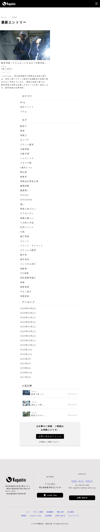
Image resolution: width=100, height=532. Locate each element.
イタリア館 (26, 163)
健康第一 (24, 190)
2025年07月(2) (28, 327)
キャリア (24, 140)
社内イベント (27, 227)
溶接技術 (24, 296)
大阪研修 (24, 149)
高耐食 (23, 269)
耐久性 (23, 255)
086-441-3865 (82, 481)
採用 (22, 131)
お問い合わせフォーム (50, 436)
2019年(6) (25, 368)
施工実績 (24, 236)
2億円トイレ (26, 168)
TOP (27, 512)
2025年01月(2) (28, 345)
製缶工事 (60, 512)
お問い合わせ (82, 498)
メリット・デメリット (31, 246)
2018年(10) (26, 373)
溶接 (22, 282)
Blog (22, 102)
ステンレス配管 (28, 250)
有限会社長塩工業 (29, 181)
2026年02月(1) (28, 313)
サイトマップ (74, 516)
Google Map (52, 495)
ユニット (24, 241)
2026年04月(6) (28, 308)
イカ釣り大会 (27, 223)
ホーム (4, 17)
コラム (23, 111)
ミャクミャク (27, 158)
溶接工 (23, 135)
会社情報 (48, 516)
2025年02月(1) (28, 340)
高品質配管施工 (28, 278)
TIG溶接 (24, 273)
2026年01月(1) (28, 317)
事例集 (23, 516)
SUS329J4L (26, 200)
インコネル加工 (28, 264)
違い (22, 204)
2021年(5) (25, 363)
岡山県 (23, 172)
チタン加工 (26, 292)
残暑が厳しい (27, 218)
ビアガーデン (27, 213)
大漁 (22, 232)
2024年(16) (26, 350)
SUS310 (24, 195)
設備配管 (50, 512)
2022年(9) (25, 359)
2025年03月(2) (28, 336)
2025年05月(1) (28, 331)
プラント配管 (27, 145)
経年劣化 (24, 259)
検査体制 (24, 287)
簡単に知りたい (28, 209)
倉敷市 (23, 177)
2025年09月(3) (28, 322)
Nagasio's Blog (35, 516)
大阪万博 (24, 154)
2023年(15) (26, 354)
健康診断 (24, 186)
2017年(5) (25, 377)
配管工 (23, 126)
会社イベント (27, 107)
